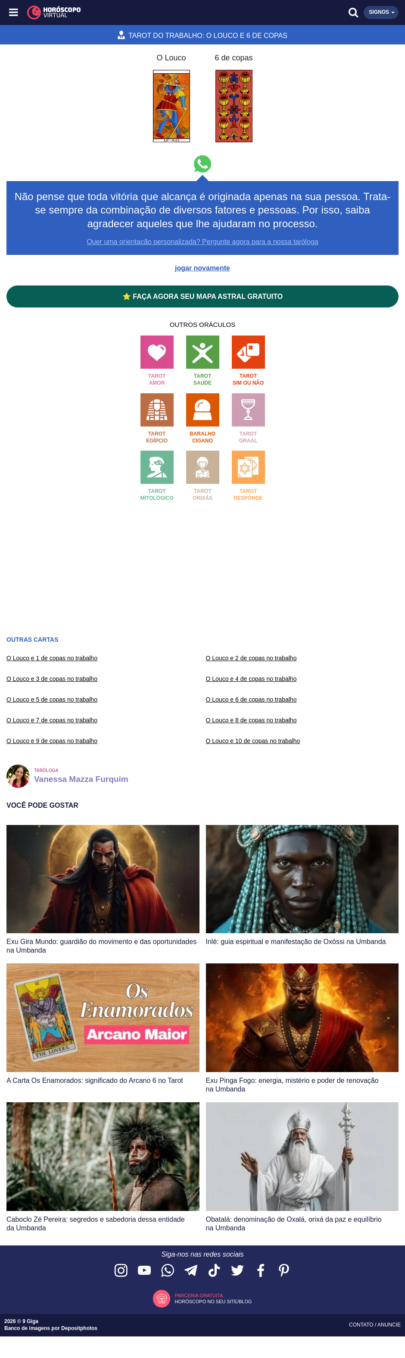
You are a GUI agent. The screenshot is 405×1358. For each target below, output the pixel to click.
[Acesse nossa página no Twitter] (237, 1271)
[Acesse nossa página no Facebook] (260, 1271)
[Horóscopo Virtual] (109, 12)
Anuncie (389, 1325)
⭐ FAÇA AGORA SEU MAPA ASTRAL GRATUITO (202, 296)
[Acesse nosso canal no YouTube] (144, 1271)
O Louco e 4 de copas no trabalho (251, 678)
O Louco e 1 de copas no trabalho (51, 658)
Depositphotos (79, 1328)
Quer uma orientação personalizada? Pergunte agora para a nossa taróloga (202, 241)
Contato (362, 1325)
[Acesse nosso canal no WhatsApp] (167, 1271)
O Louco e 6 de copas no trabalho (251, 699)
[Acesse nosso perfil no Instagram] (121, 1271)
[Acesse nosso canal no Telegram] (191, 1271)
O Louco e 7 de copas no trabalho (51, 720)
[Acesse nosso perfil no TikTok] (214, 1271)
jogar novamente (202, 268)
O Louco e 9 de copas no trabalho (51, 740)
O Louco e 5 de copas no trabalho (51, 699)
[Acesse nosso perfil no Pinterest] (284, 1271)
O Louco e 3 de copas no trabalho (51, 678)
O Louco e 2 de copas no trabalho (251, 658)
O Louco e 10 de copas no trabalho (253, 740)
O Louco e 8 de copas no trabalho (251, 720)
